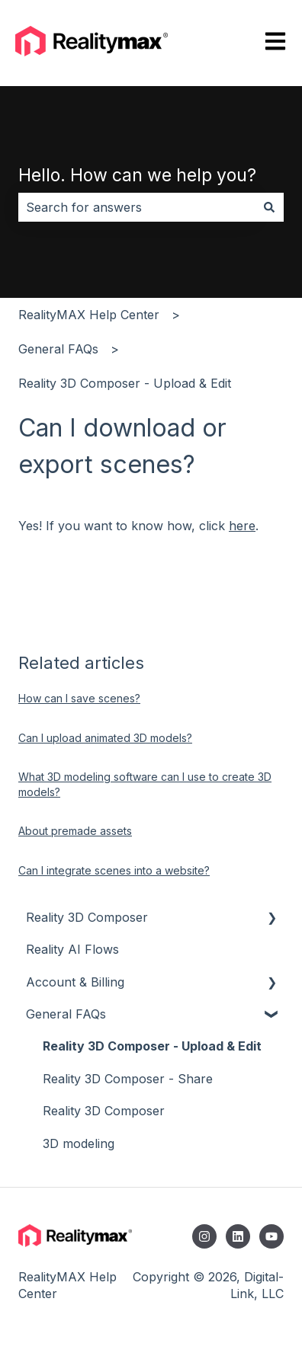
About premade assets (75, 830)
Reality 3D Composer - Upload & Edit (124, 383)
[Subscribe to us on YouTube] (271, 1236)
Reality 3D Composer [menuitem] (87, 917)
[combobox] (136, 207)
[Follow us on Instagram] (204, 1236)
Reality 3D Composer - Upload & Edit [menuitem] (152, 1046)
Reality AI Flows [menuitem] (72, 949)
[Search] (269, 207)
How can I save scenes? (79, 698)
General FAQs (58, 349)
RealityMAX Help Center (88, 314)
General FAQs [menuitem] (66, 1014)
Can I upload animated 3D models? (105, 737)
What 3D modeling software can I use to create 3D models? (144, 784)
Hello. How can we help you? (137, 175)
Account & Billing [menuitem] (75, 982)
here (242, 525)
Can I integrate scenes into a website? (114, 870)
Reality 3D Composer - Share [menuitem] (128, 1078)
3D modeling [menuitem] (78, 1143)
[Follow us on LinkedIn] (238, 1236)
